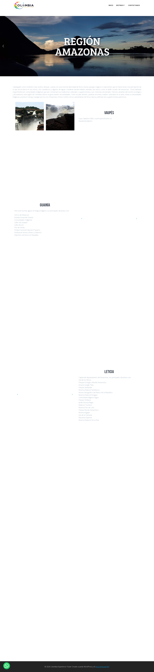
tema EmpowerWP (102, 667)
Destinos (120, 5)
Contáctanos (134, 5)
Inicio (111, 5)
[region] (77, 46)
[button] (3, 46)
